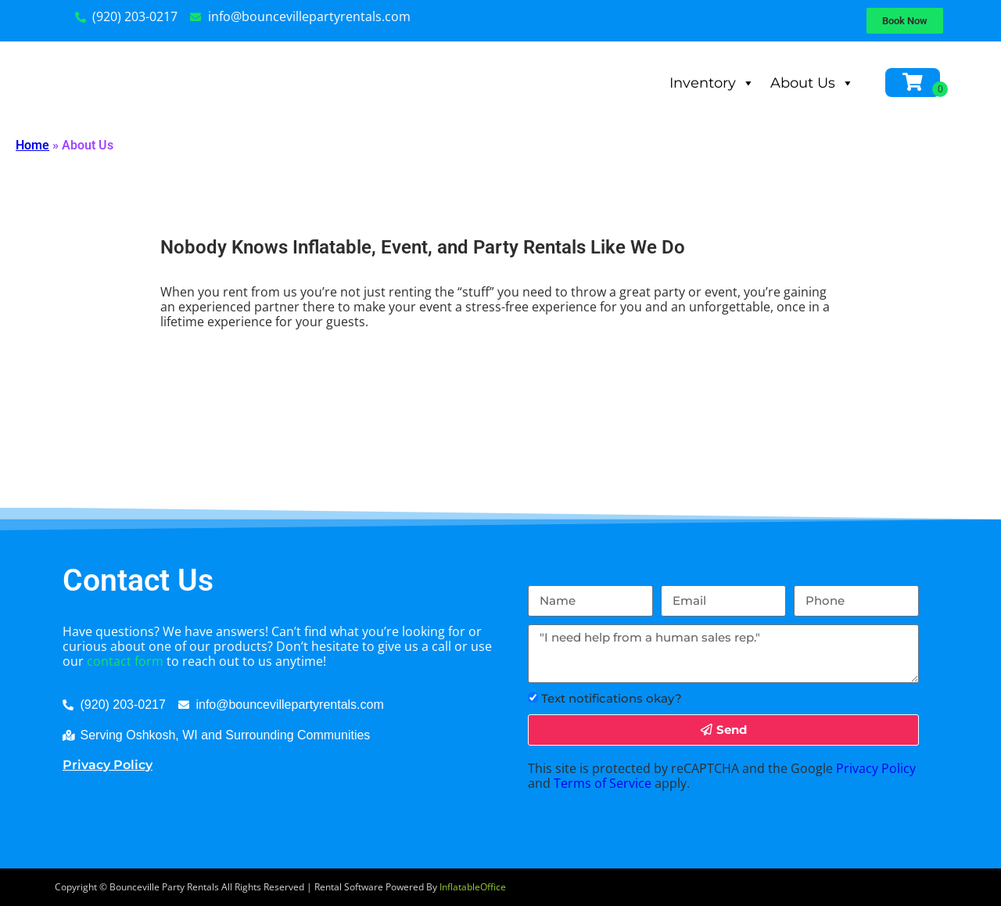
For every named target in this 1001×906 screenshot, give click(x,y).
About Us (812, 83)
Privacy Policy (107, 764)
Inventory (712, 83)
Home (32, 145)
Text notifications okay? (611, 698)
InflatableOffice (473, 886)
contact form (125, 661)
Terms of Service (602, 783)
